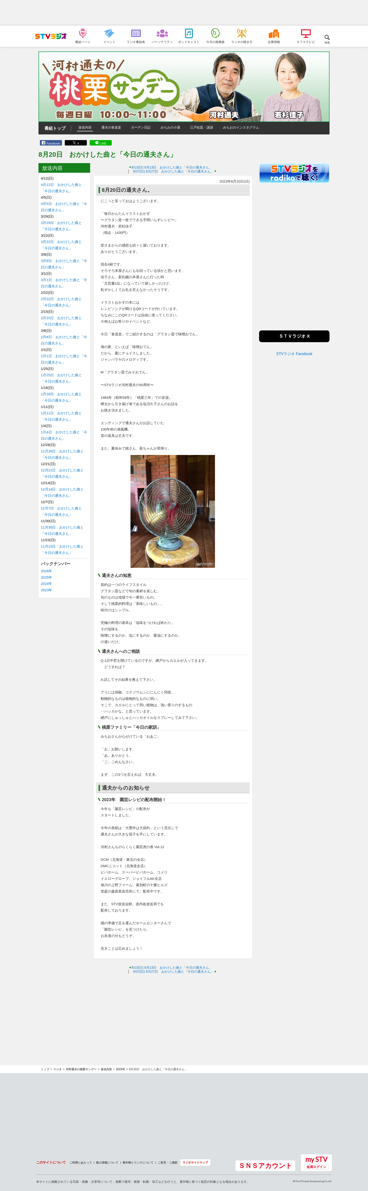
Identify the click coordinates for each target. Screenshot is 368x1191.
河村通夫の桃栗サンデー (81, 1069)
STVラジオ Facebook (294, 354)
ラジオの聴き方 (242, 42)
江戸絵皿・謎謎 (201, 127)
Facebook (53, 143)
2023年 (46, 590)
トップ (45, 1069)
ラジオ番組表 (136, 42)
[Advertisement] (184, 13)
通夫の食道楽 (111, 127)
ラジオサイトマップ (195, 1162)
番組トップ (54, 128)
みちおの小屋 (170, 127)
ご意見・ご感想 (167, 1162)
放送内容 (85, 127)
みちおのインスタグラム (241, 127)
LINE (103, 143)
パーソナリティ (162, 42)
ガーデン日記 (141, 127)
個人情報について (107, 1162)
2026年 (46, 571)
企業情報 (274, 42)
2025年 (46, 577)
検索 (327, 42)
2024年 (46, 584)
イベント (109, 42)
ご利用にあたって (80, 1162)
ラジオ (57, 1069)
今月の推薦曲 (215, 42)
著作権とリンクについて (138, 1162)
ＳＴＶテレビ (306, 42)
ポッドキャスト (188, 42)
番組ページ (82, 42)
